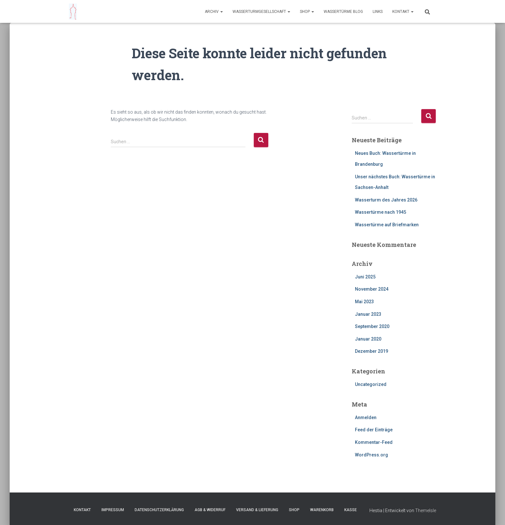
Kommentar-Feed (374, 442)
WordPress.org (371, 454)
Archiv (214, 11)
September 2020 (372, 326)
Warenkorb (322, 510)
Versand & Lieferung (257, 510)
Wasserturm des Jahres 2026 (386, 199)
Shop (307, 11)
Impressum (112, 510)
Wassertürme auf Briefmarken (387, 224)
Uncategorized (370, 384)
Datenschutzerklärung (159, 510)
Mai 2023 (364, 301)
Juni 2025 (365, 276)
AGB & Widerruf (210, 510)
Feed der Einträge (374, 429)
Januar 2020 (368, 339)
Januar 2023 (368, 314)
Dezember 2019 (371, 351)
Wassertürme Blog (343, 11)
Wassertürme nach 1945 (380, 212)
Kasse (350, 510)
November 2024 (371, 289)
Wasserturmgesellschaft (261, 11)
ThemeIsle (425, 510)
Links (378, 11)
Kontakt (403, 11)
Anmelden (365, 417)
